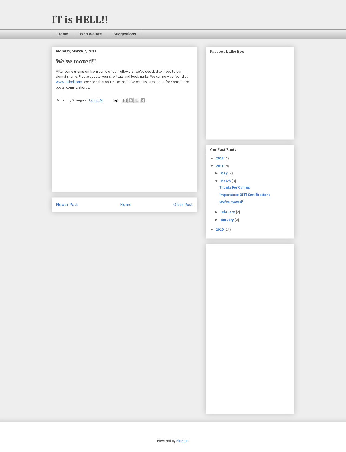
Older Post (183, 204)
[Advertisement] (124, 154)
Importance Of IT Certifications (244, 195)
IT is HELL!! (80, 20)
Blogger (182, 441)
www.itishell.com (69, 82)
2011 (220, 166)
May (224, 173)
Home (63, 34)
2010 (220, 230)
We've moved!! (232, 202)
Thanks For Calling (234, 188)
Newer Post (67, 204)
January (227, 220)
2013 (220, 159)
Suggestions (125, 34)
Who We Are (91, 34)
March (226, 181)
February (228, 212)
